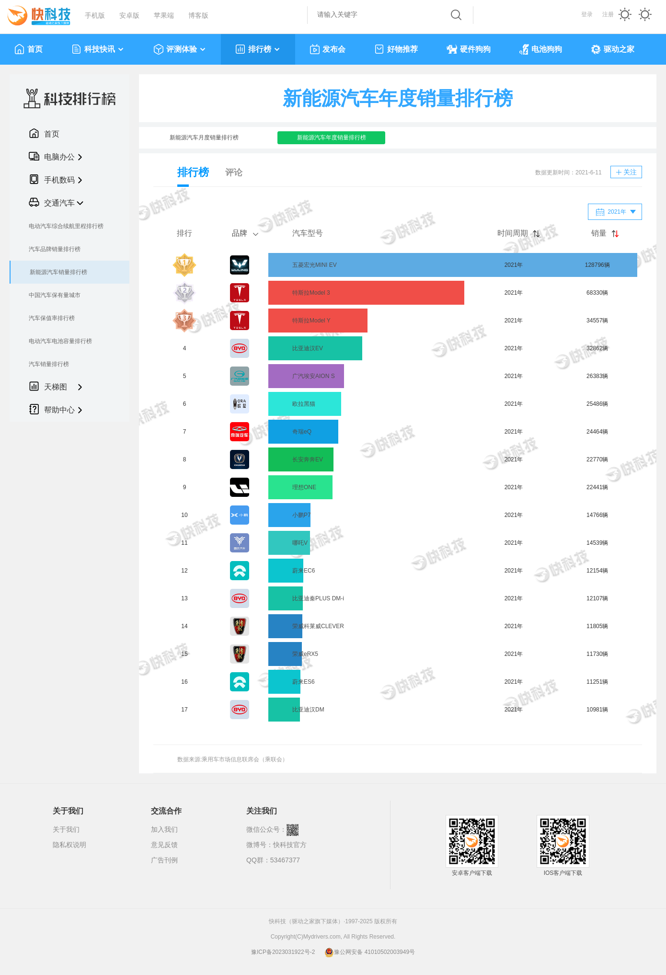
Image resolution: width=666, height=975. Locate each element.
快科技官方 (290, 845)
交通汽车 (52, 202)
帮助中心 (52, 409)
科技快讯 (98, 49)
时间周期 (512, 233)
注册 (608, 14)
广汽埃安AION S (313, 376)
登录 (587, 14)
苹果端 (164, 15)
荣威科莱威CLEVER (318, 626)
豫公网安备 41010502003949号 (369, 952)
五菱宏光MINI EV (314, 265)
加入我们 (164, 829)
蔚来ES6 (303, 681)
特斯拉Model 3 (311, 292)
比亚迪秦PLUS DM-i (318, 598)
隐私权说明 (69, 845)
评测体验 (180, 49)
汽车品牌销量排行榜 (54, 249)
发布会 (327, 49)
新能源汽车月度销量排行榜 (204, 137)
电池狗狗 (540, 49)
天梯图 (48, 386)
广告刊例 (164, 860)
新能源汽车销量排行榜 (58, 272)
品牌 (239, 233)
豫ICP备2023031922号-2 (283, 952)
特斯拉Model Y (311, 320)
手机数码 (52, 179)
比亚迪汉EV (307, 348)
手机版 (95, 15)
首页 (28, 49)
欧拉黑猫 (303, 404)
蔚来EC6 (303, 570)
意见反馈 (164, 845)
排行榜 (258, 49)
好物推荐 (396, 49)
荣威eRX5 (305, 654)
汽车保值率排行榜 (52, 318)
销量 (599, 233)
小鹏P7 (301, 515)
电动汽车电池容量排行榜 (60, 341)
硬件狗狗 (469, 49)
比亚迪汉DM (308, 709)
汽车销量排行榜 (49, 364)
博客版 (198, 15)
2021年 (611, 212)
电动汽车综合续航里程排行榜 (66, 226)
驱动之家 (612, 49)
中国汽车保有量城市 (54, 295)
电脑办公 (52, 156)
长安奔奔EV (307, 459)
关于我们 (66, 829)
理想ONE (304, 487)
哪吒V (300, 542)
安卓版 (129, 15)
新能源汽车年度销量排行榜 (331, 137)
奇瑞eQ (301, 431)
